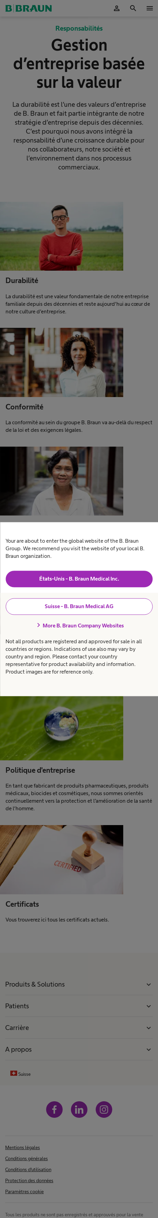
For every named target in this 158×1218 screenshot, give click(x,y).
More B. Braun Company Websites (79, 625)
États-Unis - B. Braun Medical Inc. (79, 579)
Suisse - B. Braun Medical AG (79, 607)
